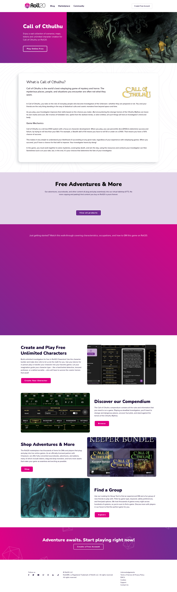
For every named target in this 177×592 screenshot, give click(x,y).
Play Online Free (35, 49)
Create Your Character (35, 380)
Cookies (123, 580)
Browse (102, 423)
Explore (102, 515)
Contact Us (124, 585)
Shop (26, 469)
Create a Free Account (88, 546)
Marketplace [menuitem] (64, 6)
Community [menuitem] (78, 6)
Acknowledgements (127, 572)
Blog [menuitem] (52, 6)
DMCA (122, 577)
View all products (88, 213)
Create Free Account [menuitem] (142, 6)
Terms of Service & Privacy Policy (132, 575)
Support (123, 582)
